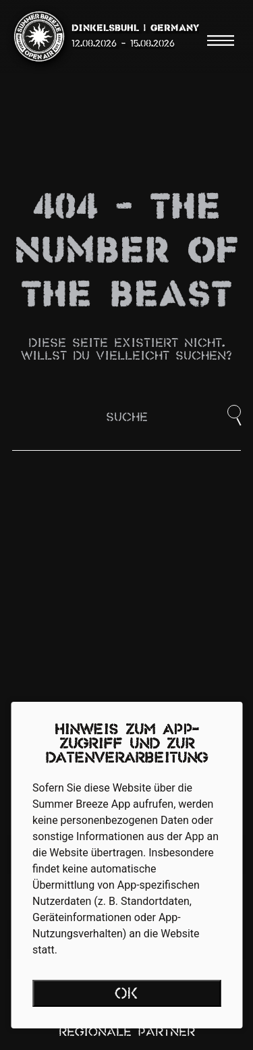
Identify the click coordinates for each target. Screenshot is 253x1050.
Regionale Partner (127, 1032)
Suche (127, 418)
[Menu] (221, 40)
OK (126, 995)
